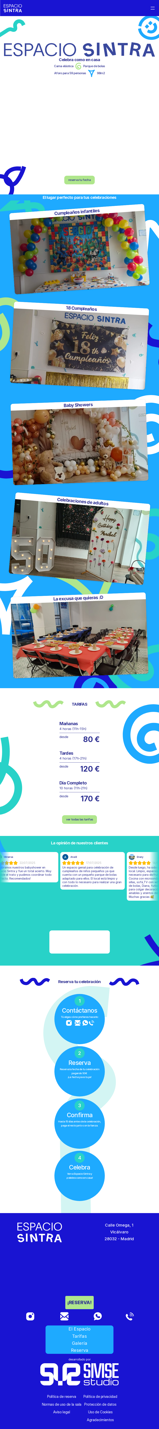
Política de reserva (61, 1396)
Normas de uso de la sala (61, 1404)
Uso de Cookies (100, 1412)
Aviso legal (61, 1412)
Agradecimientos (100, 1420)
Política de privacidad (100, 1396)
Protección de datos (100, 1404)
